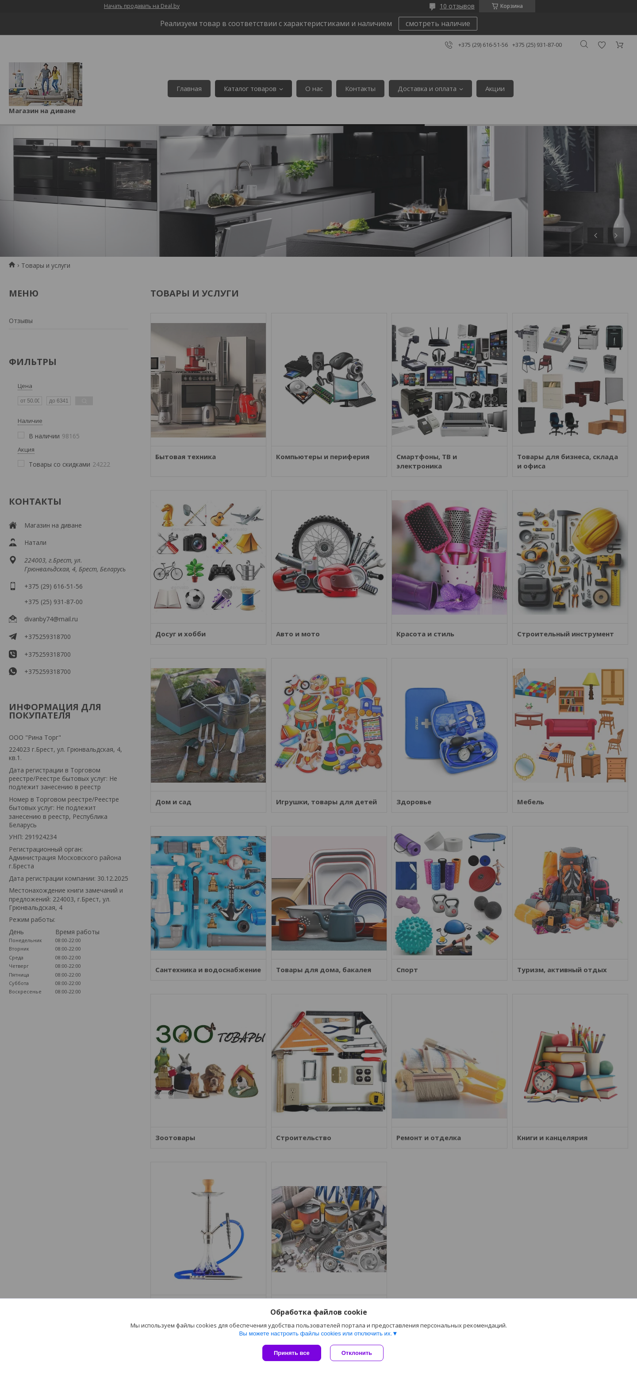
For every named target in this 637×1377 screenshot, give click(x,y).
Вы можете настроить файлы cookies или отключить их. (315, 1333)
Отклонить (357, 1353)
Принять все (292, 1353)
